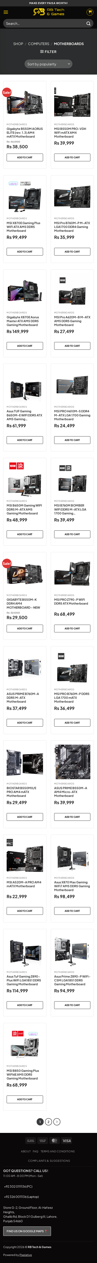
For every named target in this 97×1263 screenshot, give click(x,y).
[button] (5, 12)
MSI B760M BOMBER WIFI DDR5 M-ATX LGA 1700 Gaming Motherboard (70, 509)
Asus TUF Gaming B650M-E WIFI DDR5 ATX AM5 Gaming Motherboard (24, 415)
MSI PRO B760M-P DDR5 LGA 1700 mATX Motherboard (72, 697)
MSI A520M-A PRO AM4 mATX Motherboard (24, 884)
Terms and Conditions (58, 1151)
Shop (18, 43)
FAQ (36, 1151)
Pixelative (25, 1255)
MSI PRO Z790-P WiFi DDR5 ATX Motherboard (71, 601)
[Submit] (88, 23)
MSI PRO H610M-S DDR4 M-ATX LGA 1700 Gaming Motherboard (72, 415)
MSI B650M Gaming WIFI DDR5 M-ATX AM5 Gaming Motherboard (24, 509)
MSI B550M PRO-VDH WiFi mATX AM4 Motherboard (70, 132)
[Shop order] (48, 64)
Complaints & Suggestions (49, 1160)
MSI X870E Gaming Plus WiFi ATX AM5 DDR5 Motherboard (23, 226)
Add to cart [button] (24, 157)
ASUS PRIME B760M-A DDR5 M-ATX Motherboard (23, 697)
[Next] (57, 1121)
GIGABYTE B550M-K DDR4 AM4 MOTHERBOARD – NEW (23, 603)
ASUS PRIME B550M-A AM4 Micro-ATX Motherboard (70, 791)
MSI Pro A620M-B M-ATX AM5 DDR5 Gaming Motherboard (72, 321)
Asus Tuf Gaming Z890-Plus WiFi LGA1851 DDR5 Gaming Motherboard (24, 980)
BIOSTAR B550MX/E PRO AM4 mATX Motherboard (21, 791)
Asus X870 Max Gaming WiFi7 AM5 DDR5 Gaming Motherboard (72, 886)
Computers (38, 43)
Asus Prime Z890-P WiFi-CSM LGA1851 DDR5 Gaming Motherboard (72, 980)
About (26, 1151)
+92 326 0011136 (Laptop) (21, 1196)
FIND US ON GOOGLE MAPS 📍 (27, 1231)
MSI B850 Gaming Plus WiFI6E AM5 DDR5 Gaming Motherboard (23, 1074)
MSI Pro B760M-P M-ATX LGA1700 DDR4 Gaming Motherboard (72, 226)
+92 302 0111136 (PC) (18, 1186)
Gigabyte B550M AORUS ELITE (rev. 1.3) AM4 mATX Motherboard (25, 132)
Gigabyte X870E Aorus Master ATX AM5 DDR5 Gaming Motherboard (23, 321)
